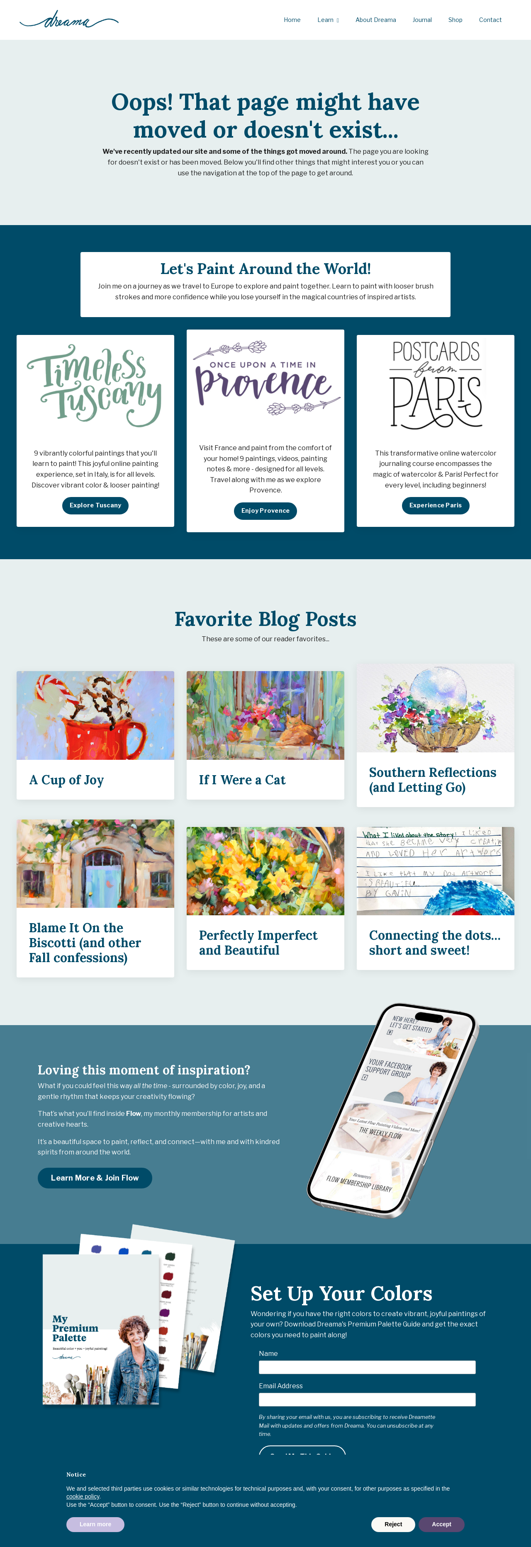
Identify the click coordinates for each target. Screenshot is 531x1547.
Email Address (281, 1390)
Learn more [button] (95, 1524)
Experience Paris (435, 510)
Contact (490, 19)
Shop (455, 19)
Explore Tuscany (96, 510)
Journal (422, 19)
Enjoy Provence (265, 515)
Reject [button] (393, 1524)
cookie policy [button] (82, 1496)
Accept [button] (441, 1524)
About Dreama (376, 19)
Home (292, 19)
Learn (328, 20)
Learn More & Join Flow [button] (95, 1182)
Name (268, 1359)
